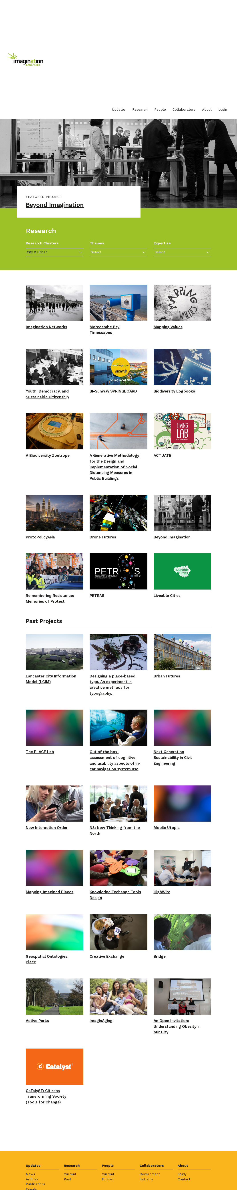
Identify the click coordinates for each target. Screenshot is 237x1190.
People (160, 110)
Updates (119, 110)
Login (222, 110)
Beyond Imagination (58, 205)
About (207, 110)
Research (140, 110)
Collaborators (184, 110)
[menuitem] (118, 110)
